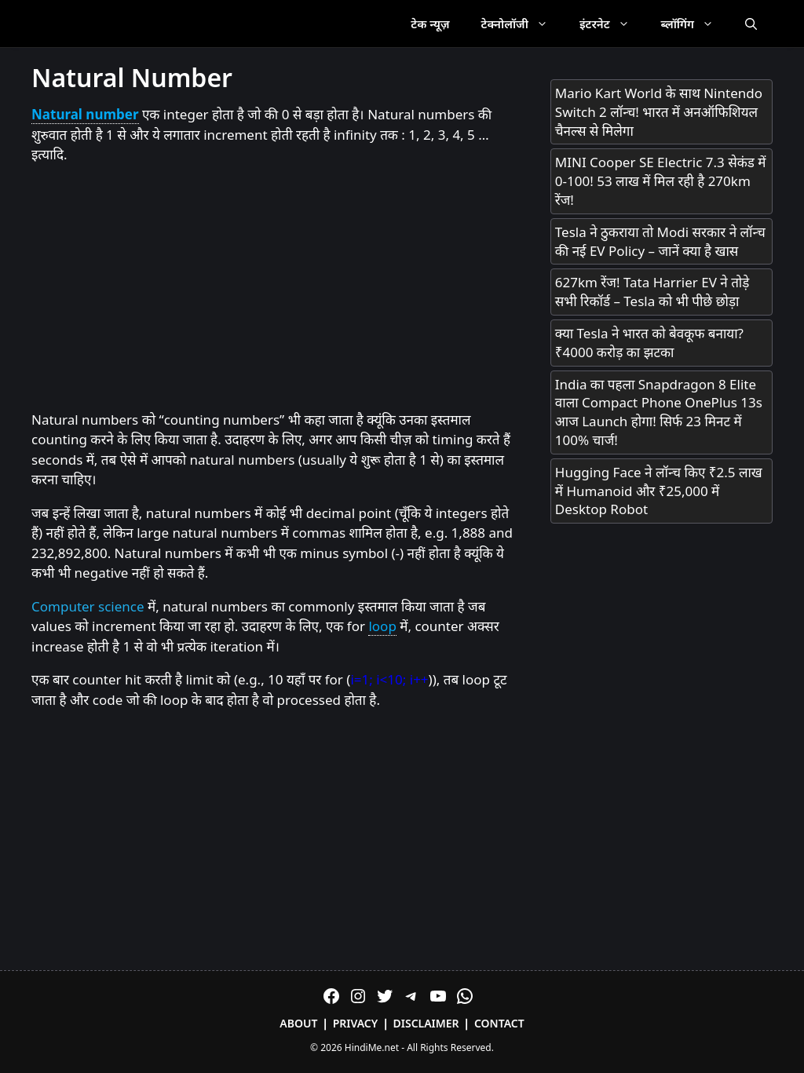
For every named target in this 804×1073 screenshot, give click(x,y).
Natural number (85, 114)
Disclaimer (426, 1023)
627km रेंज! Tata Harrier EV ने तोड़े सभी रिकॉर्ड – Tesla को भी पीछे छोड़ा (652, 291)
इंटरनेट (612, 23)
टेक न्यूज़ (430, 23)
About (298, 1023)
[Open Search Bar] (751, 23)
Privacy (355, 1023)
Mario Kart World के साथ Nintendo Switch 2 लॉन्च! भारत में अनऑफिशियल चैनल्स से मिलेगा (658, 112)
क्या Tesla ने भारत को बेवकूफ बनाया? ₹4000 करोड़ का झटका (649, 342)
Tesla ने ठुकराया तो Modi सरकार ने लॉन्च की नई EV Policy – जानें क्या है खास (660, 241)
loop (382, 626)
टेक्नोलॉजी (522, 23)
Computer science (87, 606)
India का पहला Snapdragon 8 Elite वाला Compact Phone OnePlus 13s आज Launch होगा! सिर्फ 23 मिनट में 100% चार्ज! (658, 412)
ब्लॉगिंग (695, 23)
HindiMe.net (372, 1047)
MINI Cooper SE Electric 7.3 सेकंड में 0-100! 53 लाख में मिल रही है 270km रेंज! (660, 181)
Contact (499, 1023)
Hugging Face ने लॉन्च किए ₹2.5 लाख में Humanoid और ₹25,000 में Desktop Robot (658, 491)
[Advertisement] (275, 288)
